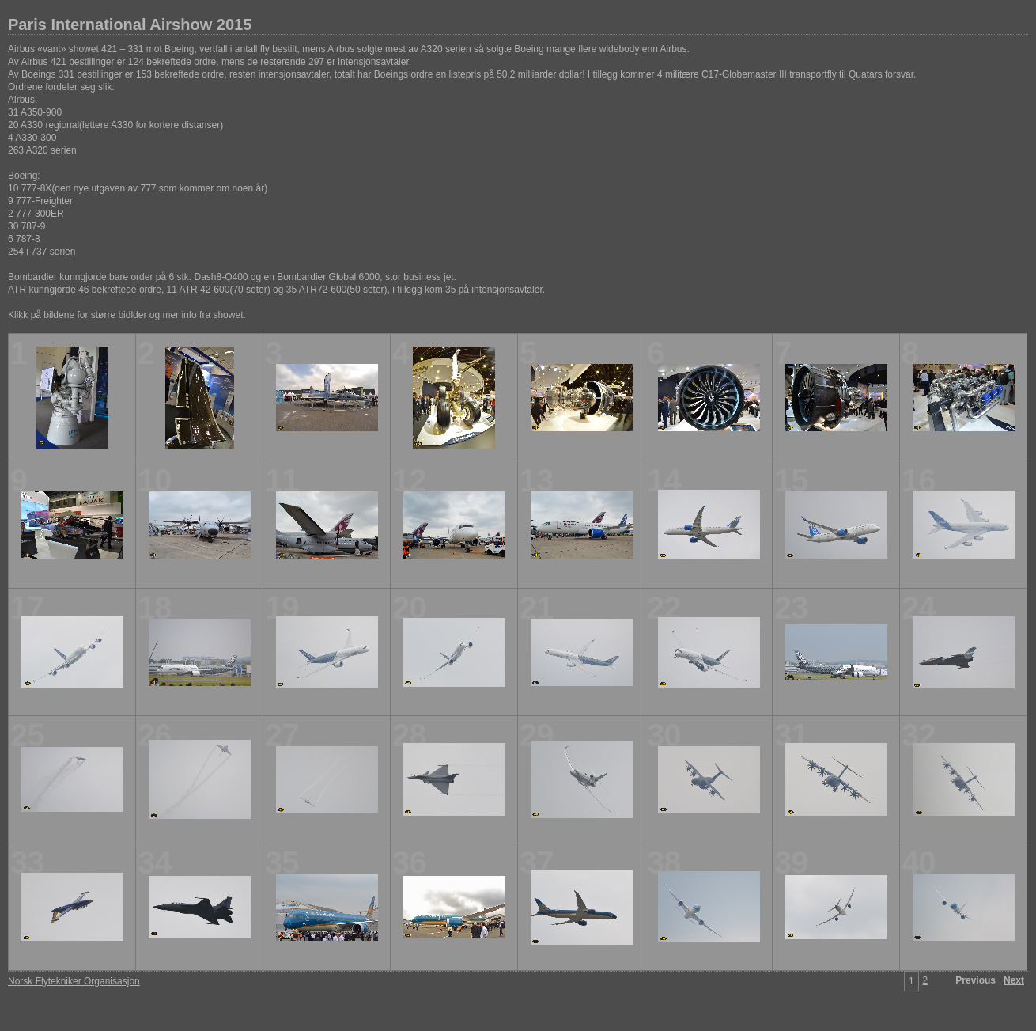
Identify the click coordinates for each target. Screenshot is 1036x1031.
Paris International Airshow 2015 (129, 24)
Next (1014, 980)
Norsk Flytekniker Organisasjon (74, 981)
